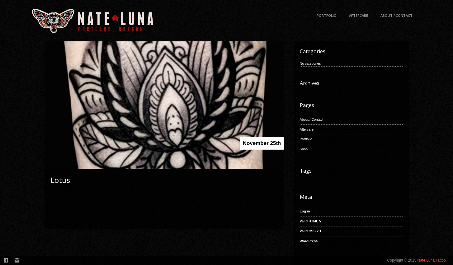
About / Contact (396, 15)
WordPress (309, 241)
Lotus (60, 180)
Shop (304, 149)
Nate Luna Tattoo (431, 260)
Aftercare (358, 15)
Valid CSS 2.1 (311, 231)
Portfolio (327, 15)
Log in (305, 211)
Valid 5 (310, 221)
